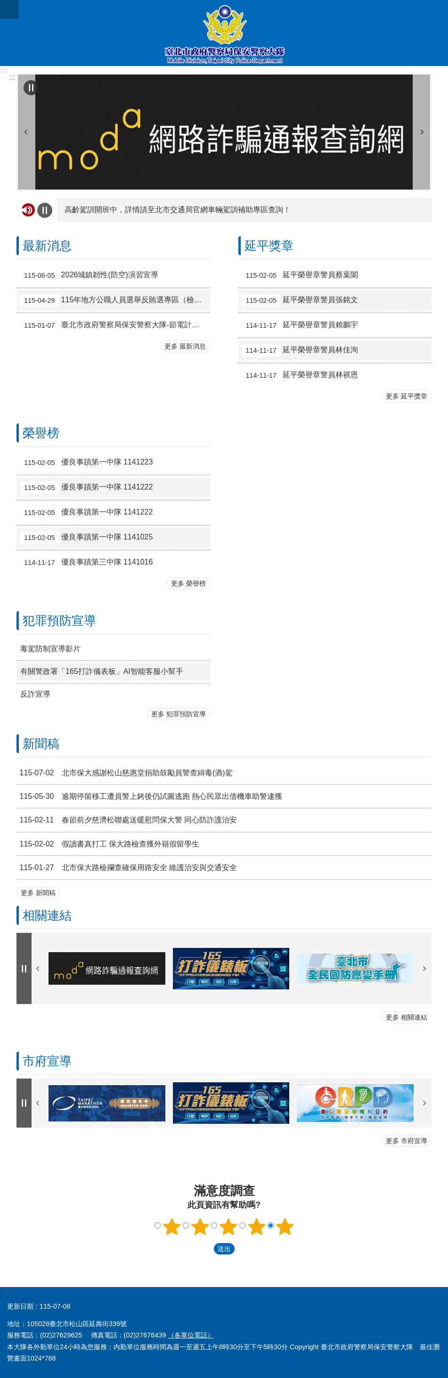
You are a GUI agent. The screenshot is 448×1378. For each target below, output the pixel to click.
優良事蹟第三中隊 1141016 (86, 562)
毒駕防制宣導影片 (50, 649)
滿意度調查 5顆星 (284, 1227)
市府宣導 (47, 1061)
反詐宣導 (35, 694)
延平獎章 (268, 245)
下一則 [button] (422, 132)
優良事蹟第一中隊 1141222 (86, 487)
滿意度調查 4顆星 (256, 1227)
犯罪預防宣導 (59, 620)
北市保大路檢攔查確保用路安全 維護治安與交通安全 (126, 867)
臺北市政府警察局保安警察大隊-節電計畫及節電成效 (115, 325)
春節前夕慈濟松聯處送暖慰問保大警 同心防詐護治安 (126, 820)
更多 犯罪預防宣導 (178, 714)
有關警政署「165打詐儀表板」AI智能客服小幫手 (101, 671)
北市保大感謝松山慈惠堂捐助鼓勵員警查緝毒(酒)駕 (124, 772)
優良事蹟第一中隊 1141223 (86, 463)
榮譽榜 (41, 433)
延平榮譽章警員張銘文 (300, 300)
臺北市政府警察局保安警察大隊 (224, 33)
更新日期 (20, 1306)
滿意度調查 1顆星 (171, 1227)
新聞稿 (41, 743)
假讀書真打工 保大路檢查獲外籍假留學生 (107, 844)
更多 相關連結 (406, 1017)
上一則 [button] (25, 132)
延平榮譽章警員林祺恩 (300, 375)
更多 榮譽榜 (188, 583)
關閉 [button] (9, 9)
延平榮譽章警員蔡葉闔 (300, 275)
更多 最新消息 (185, 346)
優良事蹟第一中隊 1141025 (86, 537)
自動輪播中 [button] (31, 87)
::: (4, 70)
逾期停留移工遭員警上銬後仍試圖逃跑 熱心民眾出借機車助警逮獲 (149, 796)
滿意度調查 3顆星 (228, 1227)
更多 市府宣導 (406, 1141)
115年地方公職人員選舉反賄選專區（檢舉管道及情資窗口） (115, 300)
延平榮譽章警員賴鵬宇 (300, 325)
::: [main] (12, 77)
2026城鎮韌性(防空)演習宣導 (89, 275)
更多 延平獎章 (406, 396)
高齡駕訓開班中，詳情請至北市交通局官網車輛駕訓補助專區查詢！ (178, 210)
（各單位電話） (191, 1335)
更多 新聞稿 (38, 893)
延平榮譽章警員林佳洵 (300, 350)
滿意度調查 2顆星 (200, 1227)
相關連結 (47, 915)
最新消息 (47, 245)
